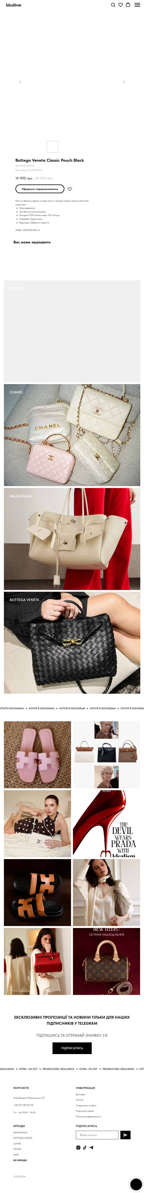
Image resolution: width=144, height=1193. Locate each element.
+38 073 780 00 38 (23, 1105)
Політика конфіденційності (88, 1116)
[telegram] (91, 1147)
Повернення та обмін (86, 1105)
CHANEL (16, 392)
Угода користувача (85, 1111)
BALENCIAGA (20, 496)
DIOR (16, 1154)
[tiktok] (84, 1147)
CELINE (17, 1149)
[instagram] (78, 1147)
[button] (113, 4)
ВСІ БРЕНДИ (20, 1160)
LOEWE (17, 1143)
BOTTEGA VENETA (24, 600)
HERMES (16, 288)
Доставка (80, 1094)
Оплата (79, 1099)
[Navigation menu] (137, 5)
